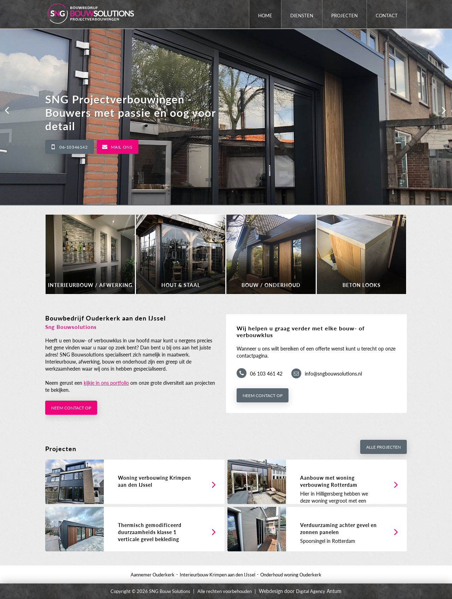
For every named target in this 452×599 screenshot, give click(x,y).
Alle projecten (383, 447)
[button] (7, 110)
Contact (387, 15)
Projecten (344, 15)
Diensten (301, 15)
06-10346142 (73, 147)
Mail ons (122, 147)
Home (265, 15)
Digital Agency (310, 591)
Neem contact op (71, 408)
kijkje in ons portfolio (106, 383)
